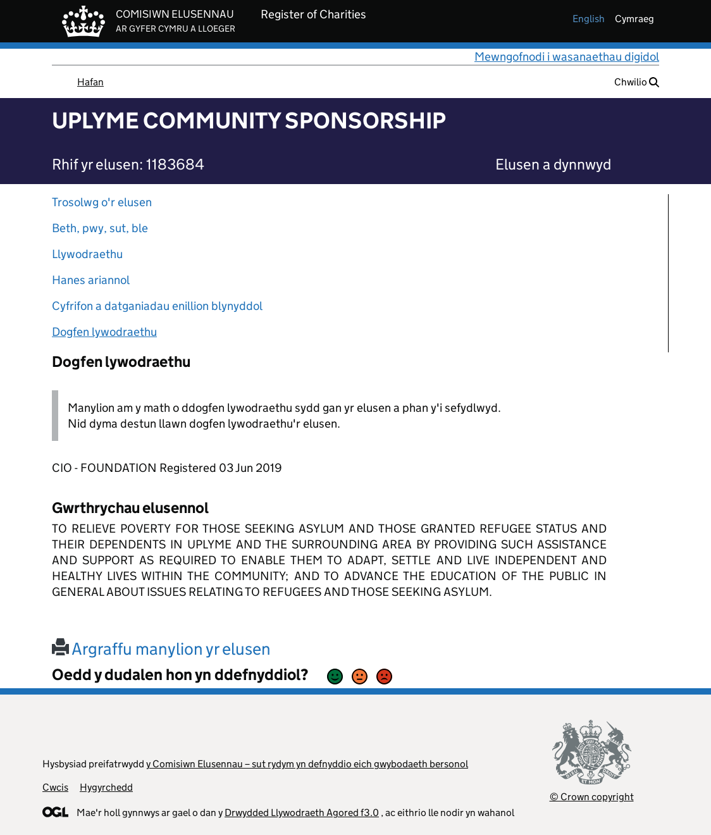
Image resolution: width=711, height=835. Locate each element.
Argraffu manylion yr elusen (161, 648)
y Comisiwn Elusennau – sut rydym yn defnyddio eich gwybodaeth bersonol (307, 764)
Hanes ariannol (91, 280)
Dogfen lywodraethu (104, 332)
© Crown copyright (592, 797)
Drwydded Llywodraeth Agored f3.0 (302, 813)
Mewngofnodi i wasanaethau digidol (566, 56)
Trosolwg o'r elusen (102, 202)
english (588, 19)
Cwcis (55, 787)
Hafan (90, 82)
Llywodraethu (87, 254)
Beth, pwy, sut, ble (100, 228)
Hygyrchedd (106, 787)
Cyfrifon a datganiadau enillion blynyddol (157, 306)
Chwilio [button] (636, 82)
